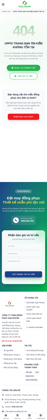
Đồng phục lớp (10, 363)
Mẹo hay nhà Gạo (33, 359)
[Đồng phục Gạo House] (24, 4)
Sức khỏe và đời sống (35, 355)
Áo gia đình (8, 350)
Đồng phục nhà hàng (13, 359)
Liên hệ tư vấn (23, 76)
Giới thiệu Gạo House (35, 303)
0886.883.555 (17, 407)
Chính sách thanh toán (33, 319)
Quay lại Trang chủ (23, 68)
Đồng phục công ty (12, 355)
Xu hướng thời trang (34, 350)
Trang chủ (6, 11)
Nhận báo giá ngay (23, 117)
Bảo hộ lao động (11, 367)
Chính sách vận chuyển (33, 308)
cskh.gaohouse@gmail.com (16, 411)
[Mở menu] (3, 4)
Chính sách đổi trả (34, 314)
